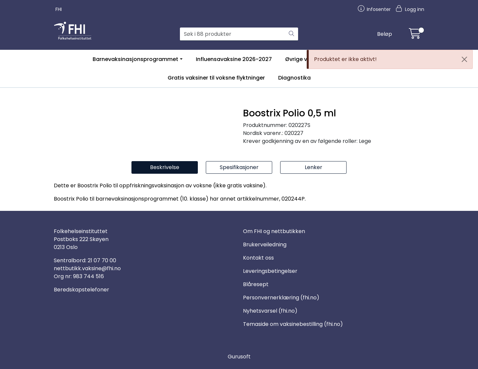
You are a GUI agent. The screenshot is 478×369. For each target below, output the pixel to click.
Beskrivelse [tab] (164, 167)
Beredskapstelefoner (81, 289)
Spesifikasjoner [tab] (239, 167)
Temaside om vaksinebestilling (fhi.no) (293, 324)
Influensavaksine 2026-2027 (234, 59)
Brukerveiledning (264, 244)
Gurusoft (239, 356)
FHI (58, 9)
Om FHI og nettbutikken (274, 231)
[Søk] (232, 34)
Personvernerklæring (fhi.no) (281, 297)
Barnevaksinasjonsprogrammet (135, 59)
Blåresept (256, 284)
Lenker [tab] (313, 167)
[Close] (464, 59)
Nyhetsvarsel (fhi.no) (270, 311)
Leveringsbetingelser (270, 271)
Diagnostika (294, 78)
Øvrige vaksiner (306, 59)
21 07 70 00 (102, 260)
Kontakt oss (258, 258)
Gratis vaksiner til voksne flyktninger (216, 78)
